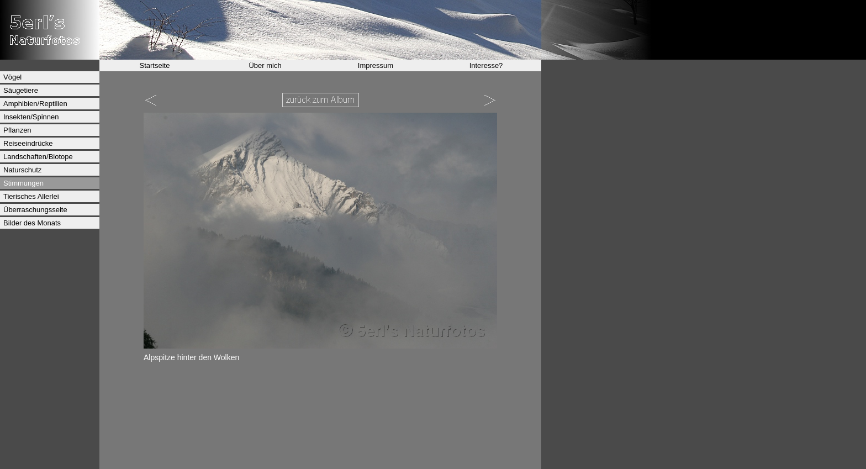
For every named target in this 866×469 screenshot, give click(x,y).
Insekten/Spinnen (31, 117)
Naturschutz (22, 170)
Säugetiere (20, 90)
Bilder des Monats (32, 223)
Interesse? (486, 65)
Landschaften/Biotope (38, 156)
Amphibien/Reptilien (35, 103)
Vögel (12, 77)
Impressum (375, 65)
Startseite (155, 65)
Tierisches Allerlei (31, 196)
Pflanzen (17, 130)
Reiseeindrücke (28, 143)
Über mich (265, 65)
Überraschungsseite (35, 209)
